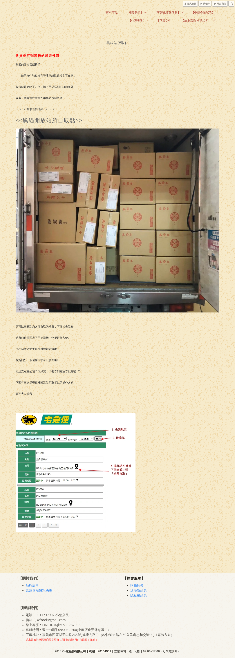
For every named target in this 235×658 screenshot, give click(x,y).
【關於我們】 (136, 12)
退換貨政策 (138, 590)
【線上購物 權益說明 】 (198, 21)
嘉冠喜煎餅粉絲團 (39, 590)
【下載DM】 (165, 21)
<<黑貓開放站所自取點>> (49, 120)
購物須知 (137, 585)
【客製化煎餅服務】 (168, 12)
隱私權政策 (138, 595)
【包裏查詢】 (138, 21)
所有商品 (112, 12)
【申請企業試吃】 (203, 12)
